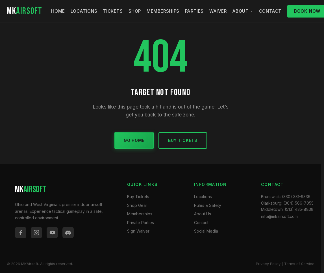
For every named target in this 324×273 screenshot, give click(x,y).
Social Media (206, 231)
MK (24, 11)
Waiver (218, 11)
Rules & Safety (207, 205)
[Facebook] (20, 232)
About (242, 11)
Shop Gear (137, 205)
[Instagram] (36, 232)
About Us (202, 213)
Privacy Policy (268, 264)
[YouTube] (52, 232)
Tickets (113, 11)
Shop (135, 11)
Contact (270, 11)
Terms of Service (299, 264)
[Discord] (68, 232)
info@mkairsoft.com (279, 216)
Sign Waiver (138, 231)
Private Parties (140, 222)
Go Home (134, 140)
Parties (194, 11)
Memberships (163, 11)
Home (58, 11)
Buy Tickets (182, 140)
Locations (84, 11)
